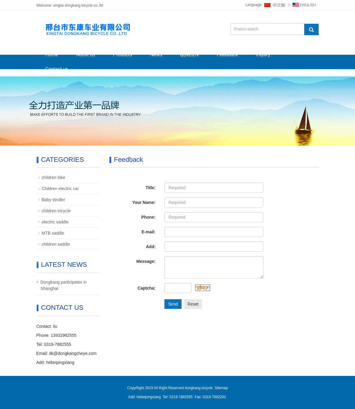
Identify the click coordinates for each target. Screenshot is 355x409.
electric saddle (55, 222)
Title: (150, 187)
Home (51, 54)
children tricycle (56, 210)
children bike (54, 177)
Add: (150, 246)
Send (173, 304)
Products (122, 54)
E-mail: (149, 231)
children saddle (56, 244)
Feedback (227, 54)
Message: (146, 261)
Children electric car (60, 188)
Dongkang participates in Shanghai (64, 285)
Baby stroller (53, 199)
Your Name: (144, 202)
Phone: (148, 217)
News (156, 54)
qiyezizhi (189, 54)
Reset (193, 304)
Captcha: (146, 288)
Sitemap (221, 388)
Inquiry (263, 54)
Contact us (56, 69)
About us (85, 54)
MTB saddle (53, 233)
